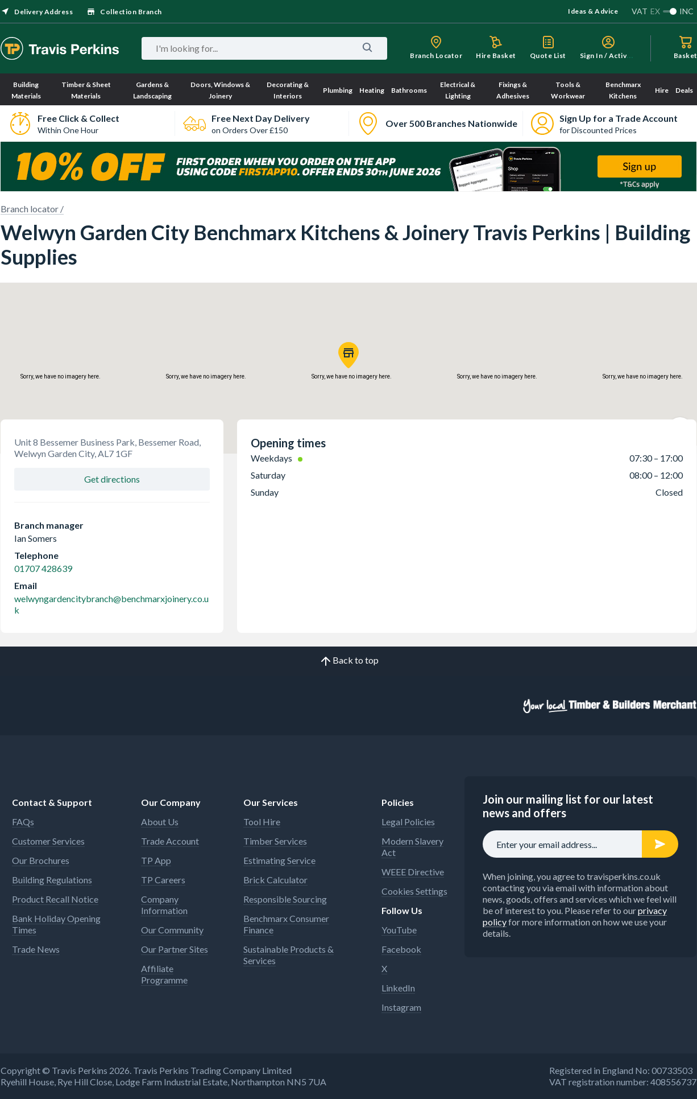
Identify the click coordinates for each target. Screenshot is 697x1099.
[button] (348, 355)
